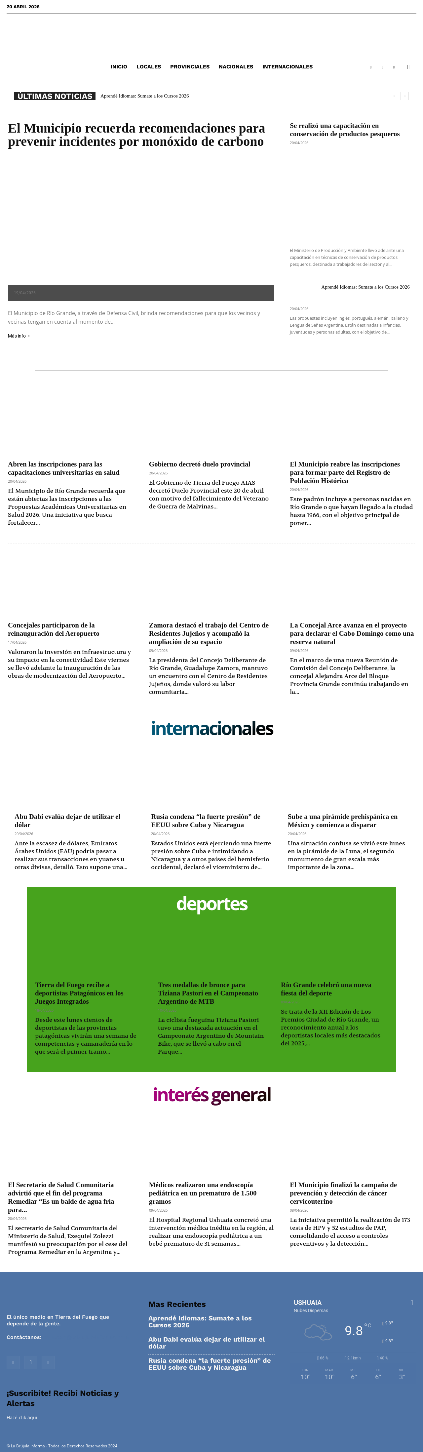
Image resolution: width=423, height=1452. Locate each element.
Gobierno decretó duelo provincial (199, 464)
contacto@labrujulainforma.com (86, 1337)
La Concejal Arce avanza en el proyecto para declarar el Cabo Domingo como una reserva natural (352, 633)
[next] (405, 96)
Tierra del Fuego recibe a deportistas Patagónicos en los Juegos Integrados (79, 993)
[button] (408, 67)
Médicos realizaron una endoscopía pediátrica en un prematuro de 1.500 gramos (203, 1193)
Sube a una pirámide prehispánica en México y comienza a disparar (343, 821)
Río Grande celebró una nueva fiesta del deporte (326, 989)
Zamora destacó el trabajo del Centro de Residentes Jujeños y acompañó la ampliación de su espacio (209, 633)
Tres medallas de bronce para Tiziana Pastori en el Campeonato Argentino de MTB (208, 993)
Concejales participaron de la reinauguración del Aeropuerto (53, 629)
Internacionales (287, 66)
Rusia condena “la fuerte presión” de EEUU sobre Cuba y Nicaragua (205, 821)
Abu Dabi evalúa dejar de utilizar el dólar (206, 1343)
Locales (148, 66)
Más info (18, 336)
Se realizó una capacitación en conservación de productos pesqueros (345, 130)
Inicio (119, 66)
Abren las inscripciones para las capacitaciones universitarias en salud (64, 468)
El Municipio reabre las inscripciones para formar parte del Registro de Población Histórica (345, 472)
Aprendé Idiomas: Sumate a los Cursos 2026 (144, 96)
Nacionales (236, 66)
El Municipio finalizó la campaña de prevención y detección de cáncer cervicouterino (343, 1193)
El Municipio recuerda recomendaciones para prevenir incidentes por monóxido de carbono (136, 135)
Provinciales (190, 66)
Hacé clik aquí (22, 1417)
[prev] (394, 96)
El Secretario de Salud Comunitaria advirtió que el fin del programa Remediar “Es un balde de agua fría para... (61, 1197)
